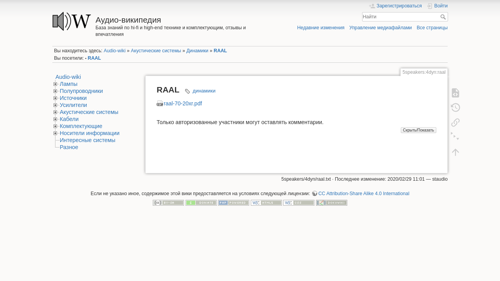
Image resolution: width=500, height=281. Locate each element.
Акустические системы (156, 50)
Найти (444, 17)
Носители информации (90, 133)
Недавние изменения (321, 27)
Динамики (197, 50)
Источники (73, 98)
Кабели (69, 119)
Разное (69, 147)
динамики (204, 91)
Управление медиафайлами (380, 27)
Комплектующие (81, 126)
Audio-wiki (115, 50)
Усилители (73, 105)
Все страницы (432, 27)
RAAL (220, 50)
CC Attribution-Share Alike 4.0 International (363, 193)
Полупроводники (81, 91)
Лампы (68, 84)
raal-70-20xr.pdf (183, 103)
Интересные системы (87, 140)
